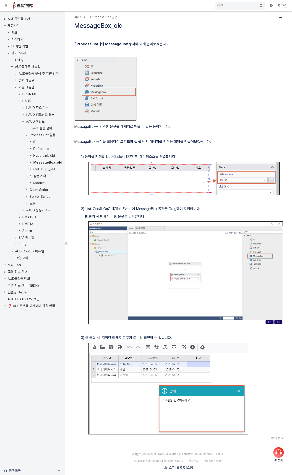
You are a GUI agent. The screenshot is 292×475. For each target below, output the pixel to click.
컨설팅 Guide (17, 292)
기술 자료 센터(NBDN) (23, 285)
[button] (6, 5)
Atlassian (178, 467)
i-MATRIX (29, 217)
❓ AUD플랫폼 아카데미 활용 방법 (31, 306)
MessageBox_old (47, 162)
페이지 (78, 17)
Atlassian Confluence (147, 460)
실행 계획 (39, 176)
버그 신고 (193, 460)
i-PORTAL (29, 94)
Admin (27, 231)
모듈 (33, 203)
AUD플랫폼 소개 (19, 19)
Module (39, 183)
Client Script (39, 190)
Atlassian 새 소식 (213, 460)
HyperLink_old (44, 156)
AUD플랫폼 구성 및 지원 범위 (39, 74)
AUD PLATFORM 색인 (23, 299)
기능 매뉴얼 (26, 87)
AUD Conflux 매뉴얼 (29, 251)
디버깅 (23, 244)
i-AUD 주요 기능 (37, 108)
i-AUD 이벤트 (35, 121)
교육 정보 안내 (17, 272)
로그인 (282, 6)
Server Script (40, 197)
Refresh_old (42, 149)
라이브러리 (18, 53)
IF (34, 142)
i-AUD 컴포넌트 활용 (40, 115)
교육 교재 (21, 258)
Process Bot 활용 (42, 135)
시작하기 (17, 39)
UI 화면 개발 (19, 46)
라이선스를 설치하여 (179, 454)
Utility (19, 60)
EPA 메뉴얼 (26, 238)
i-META (27, 224)
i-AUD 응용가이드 (38, 210)
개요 (14, 33)
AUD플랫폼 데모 (19, 279)
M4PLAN (14, 265)
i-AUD (26, 101)
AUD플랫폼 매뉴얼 (27, 67)
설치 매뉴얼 (26, 80)
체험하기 (14, 26)
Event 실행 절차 (41, 128)
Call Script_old (44, 169)
